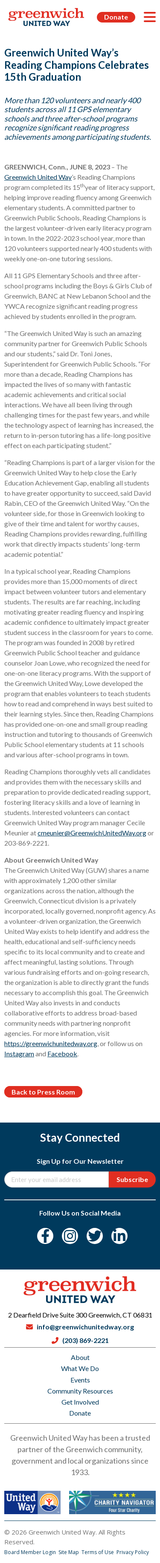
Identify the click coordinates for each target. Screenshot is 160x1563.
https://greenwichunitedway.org (50, 1043)
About (80, 1357)
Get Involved (80, 1402)
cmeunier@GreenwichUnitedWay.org (92, 833)
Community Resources (80, 1391)
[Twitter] (95, 1236)
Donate (116, 17)
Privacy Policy (132, 1552)
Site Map (69, 1552)
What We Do (80, 1368)
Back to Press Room (43, 1092)
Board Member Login (30, 1552)
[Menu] (150, 17)
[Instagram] (70, 1236)
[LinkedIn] (119, 1236)
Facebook (62, 1054)
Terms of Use (98, 1552)
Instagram (19, 1054)
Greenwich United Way (38, 177)
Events (80, 1380)
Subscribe (132, 1179)
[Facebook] (45, 1236)
